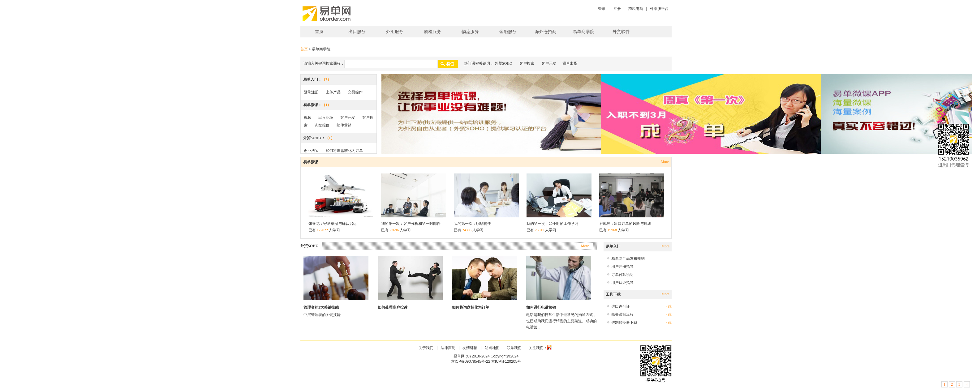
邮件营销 (344, 125)
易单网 (327, 13)
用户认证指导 (622, 282)
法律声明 (448, 348)
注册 (617, 8)
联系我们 (514, 348)
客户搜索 (526, 63)
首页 (319, 31)
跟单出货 (569, 63)
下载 (668, 306)
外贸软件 (621, 31)
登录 (601, 8)
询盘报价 (322, 125)
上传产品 (333, 92)
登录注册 (311, 92)
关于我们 (426, 348)
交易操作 (355, 92)
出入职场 (325, 117)
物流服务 (470, 31)
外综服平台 (659, 8)
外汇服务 (394, 31)
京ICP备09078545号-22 (470, 361)
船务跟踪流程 (622, 314)
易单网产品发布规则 (628, 258)
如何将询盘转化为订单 (344, 150)
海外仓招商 (546, 31)
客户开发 (548, 63)
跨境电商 (635, 8)
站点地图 (492, 348)
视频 (307, 117)
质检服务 (432, 31)
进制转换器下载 (624, 322)
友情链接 (469, 348)
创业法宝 (311, 150)
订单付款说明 (622, 274)
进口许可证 (620, 306)
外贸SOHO (503, 63)
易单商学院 (583, 31)
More (665, 162)
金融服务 (508, 31)
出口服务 (357, 31)
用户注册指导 (622, 266)
